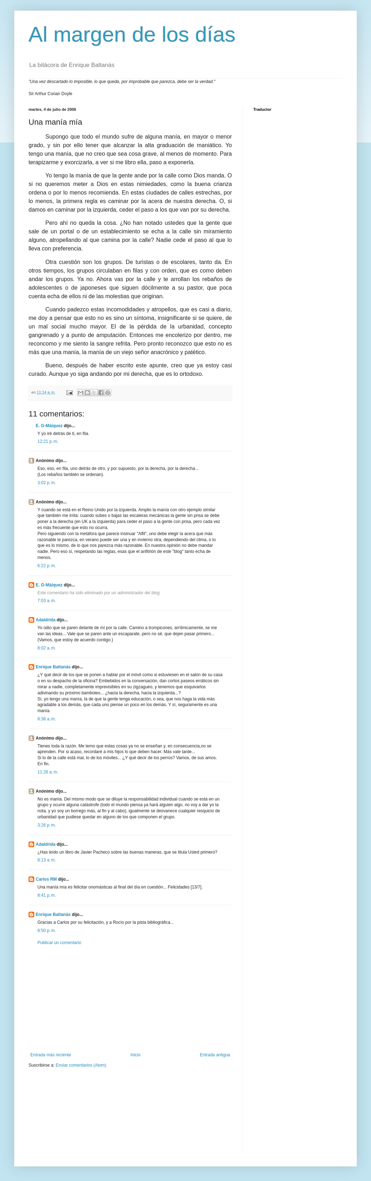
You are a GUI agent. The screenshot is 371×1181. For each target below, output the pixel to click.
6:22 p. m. (46, 565)
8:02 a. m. (46, 648)
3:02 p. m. (46, 482)
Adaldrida (45, 619)
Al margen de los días (132, 34)
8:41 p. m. (46, 895)
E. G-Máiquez (49, 425)
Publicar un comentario (59, 942)
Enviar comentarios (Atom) (81, 1065)
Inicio (136, 1054)
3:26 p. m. (46, 825)
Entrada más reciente (50, 1054)
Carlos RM (46, 879)
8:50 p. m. (46, 930)
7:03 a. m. (46, 600)
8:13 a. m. (46, 860)
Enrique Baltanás (53, 666)
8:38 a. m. (46, 718)
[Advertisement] (130, 998)
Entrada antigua (215, 1054)
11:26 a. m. (47, 772)
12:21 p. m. (47, 441)
